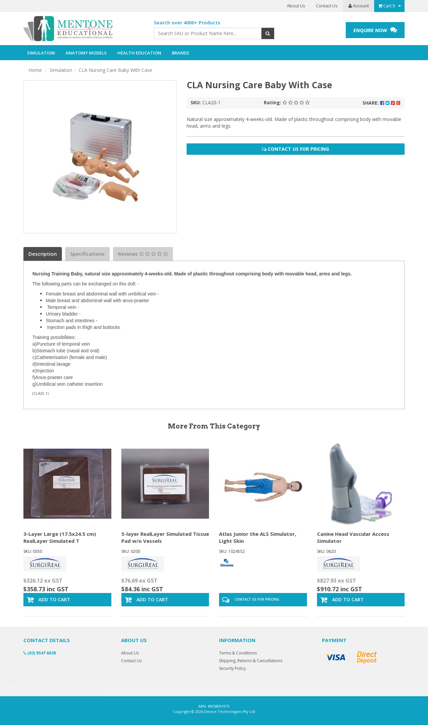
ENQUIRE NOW (375, 29)
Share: (381, 103)
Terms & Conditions (238, 653)
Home (35, 70)
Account (358, 6)
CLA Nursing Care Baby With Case (115, 70)
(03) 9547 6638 (39, 653)
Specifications (87, 253)
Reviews (143, 253)
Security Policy (232, 668)
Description (42, 253)
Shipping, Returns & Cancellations (250, 660)
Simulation (60, 70)
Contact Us (327, 6)
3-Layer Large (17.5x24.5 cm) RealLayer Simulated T (59, 537)
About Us (296, 6)
